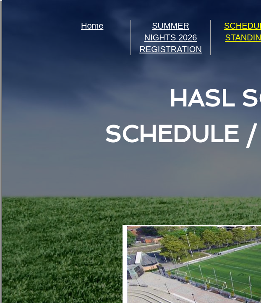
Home (92, 25)
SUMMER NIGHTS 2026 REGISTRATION (170, 37)
